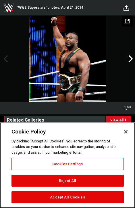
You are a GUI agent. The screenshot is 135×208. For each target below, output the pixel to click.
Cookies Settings (67, 164)
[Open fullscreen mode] (127, 21)
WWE (8, 8)
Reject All (67, 181)
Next (130, 59)
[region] (67, 165)
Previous (5, 59)
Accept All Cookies (67, 197)
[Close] (125, 131)
